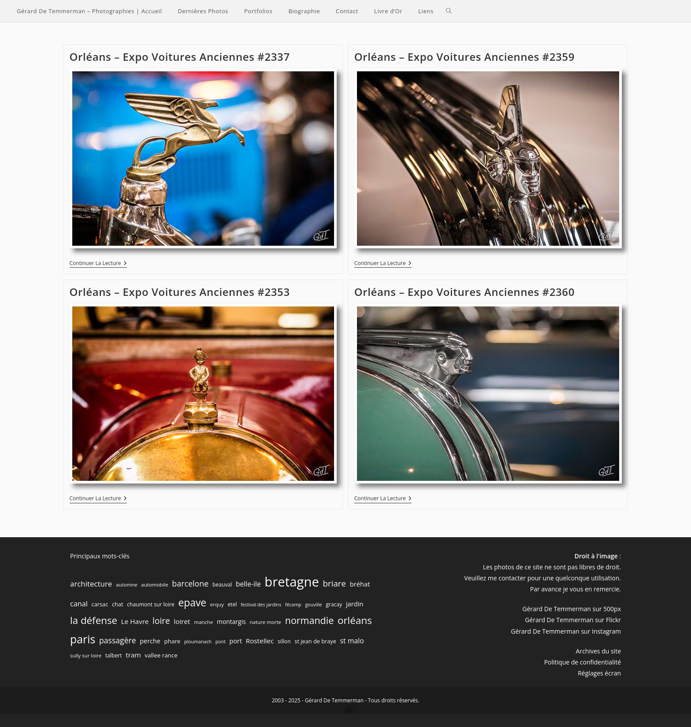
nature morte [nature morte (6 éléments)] (265, 622)
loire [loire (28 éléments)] (161, 621)
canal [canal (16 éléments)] (79, 604)
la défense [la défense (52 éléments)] (93, 620)
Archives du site (598, 651)
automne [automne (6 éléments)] (126, 584)
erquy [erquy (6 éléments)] (217, 604)
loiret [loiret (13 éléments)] (182, 621)
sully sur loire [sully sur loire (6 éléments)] (85, 655)
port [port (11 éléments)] (236, 641)
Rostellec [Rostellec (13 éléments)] (260, 640)
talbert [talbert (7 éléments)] (113, 655)
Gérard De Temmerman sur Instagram (566, 631)
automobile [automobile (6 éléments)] (154, 584)
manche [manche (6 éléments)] (203, 622)
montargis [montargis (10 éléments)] (231, 621)
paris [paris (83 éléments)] (82, 638)
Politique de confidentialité (582, 662)
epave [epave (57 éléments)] (192, 602)
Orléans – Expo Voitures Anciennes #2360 (464, 291)
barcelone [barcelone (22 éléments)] (190, 583)
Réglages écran (599, 673)
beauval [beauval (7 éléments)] (222, 584)
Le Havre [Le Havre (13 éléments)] (135, 621)
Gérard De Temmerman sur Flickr (573, 620)
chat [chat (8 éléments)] (117, 604)
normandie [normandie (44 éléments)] (309, 620)
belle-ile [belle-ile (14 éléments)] (248, 584)
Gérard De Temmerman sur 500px (571, 609)
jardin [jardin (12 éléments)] (355, 603)
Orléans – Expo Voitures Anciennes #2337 (180, 56)
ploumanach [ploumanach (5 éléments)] (198, 641)
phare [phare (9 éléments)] (172, 641)
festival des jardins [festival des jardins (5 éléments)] (261, 605)
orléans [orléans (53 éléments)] (355, 620)
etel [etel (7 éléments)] (232, 604)
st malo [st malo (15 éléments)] (352, 641)
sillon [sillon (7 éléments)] (284, 641)
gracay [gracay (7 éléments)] (334, 604)
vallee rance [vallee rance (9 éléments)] (161, 655)
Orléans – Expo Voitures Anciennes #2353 (180, 291)
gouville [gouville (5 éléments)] (313, 605)
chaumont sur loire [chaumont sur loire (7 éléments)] (151, 604)
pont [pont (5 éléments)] (220, 641)
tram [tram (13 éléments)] (133, 654)
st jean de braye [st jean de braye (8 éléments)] (315, 641)
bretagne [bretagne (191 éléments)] (291, 581)
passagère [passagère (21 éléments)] (117, 640)
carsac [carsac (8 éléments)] (100, 604)
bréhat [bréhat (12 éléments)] (360, 583)
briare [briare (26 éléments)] (334, 583)
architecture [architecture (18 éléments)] (91, 584)
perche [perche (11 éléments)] (150, 641)
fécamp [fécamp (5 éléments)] (293, 605)
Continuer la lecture (98, 264)
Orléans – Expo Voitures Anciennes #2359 (464, 56)
